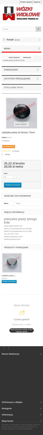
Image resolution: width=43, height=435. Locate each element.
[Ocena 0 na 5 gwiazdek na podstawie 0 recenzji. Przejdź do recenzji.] (10, 151)
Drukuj (7, 154)
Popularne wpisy (13, 87)
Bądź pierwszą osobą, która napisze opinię (21, 330)
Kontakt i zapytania (26, 2)
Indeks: (4, 137)
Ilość (5, 173)
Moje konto (7, 421)
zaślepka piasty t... (9, 276)
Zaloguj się (37, 2)
